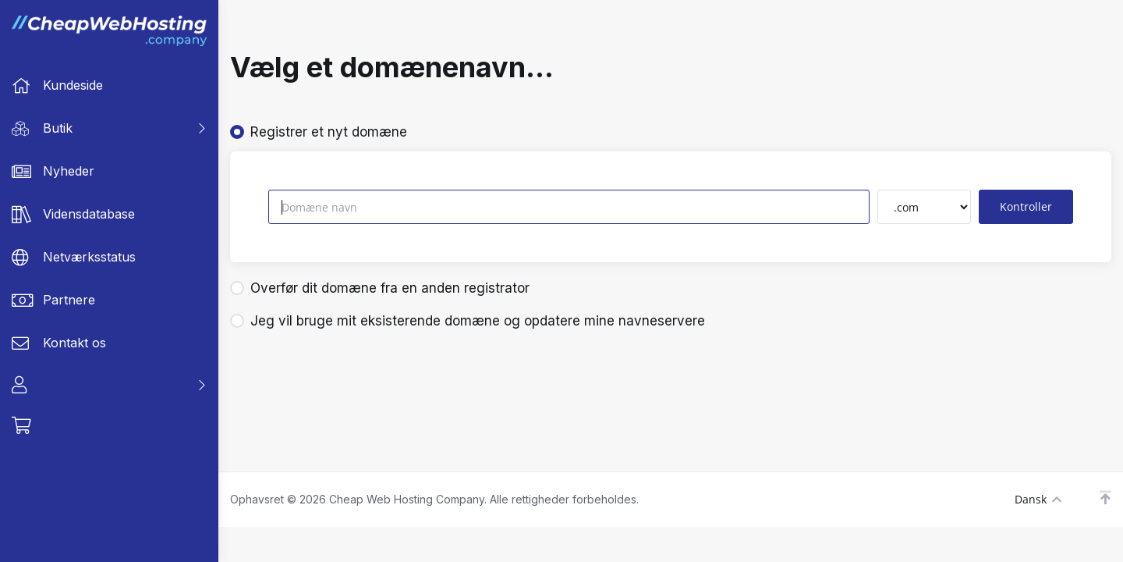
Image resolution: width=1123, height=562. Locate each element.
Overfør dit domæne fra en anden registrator (380, 288)
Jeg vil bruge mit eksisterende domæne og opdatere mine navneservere (467, 321)
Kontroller (1026, 206)
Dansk (1038, 499)
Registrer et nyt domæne (318, 132)
